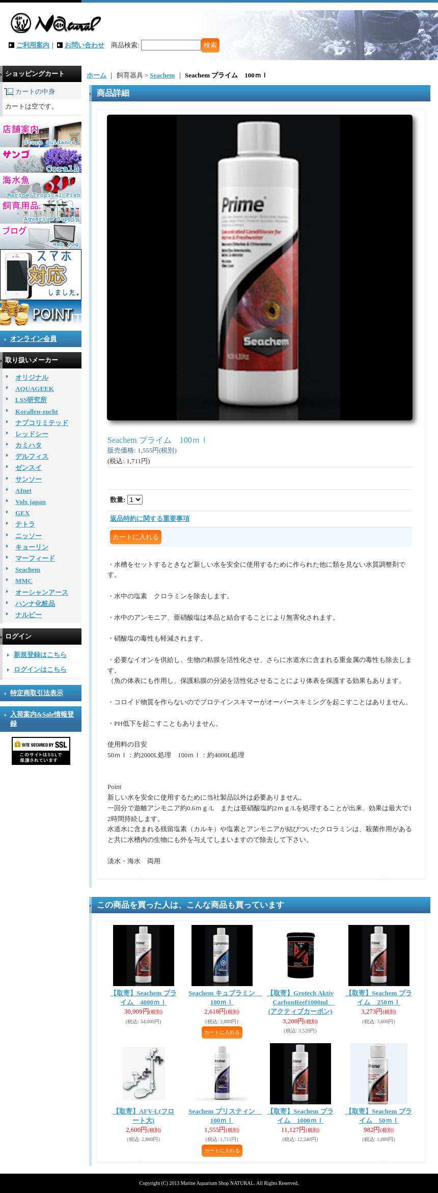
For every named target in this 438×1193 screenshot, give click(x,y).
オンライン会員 (33, 338)
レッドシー (31, 434)
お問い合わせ (84, 45)
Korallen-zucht (36, 411)
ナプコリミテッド (41, 423)
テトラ (25, 524)
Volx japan (30, 502)
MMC (24, 581)
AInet (23, 490)
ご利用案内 (32, 45)
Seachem (27, 569)
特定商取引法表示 (36, 693)
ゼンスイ (28, 467)
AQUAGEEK (34, 388)
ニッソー (28, 536)
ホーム (96, 75)
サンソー (28, 479)
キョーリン (31, 547)
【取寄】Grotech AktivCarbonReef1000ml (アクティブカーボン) (301, 1002)
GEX (22, 513)
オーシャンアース (41, 592)
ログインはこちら (40, 669)
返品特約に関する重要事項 (149, 518)
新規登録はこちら (40, 654)
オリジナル (31, 377)
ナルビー (28, 615)
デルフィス (31, 456)
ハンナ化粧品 (35, 603)
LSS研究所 (31, 400)
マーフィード (35, 558)
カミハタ (28, 445)
